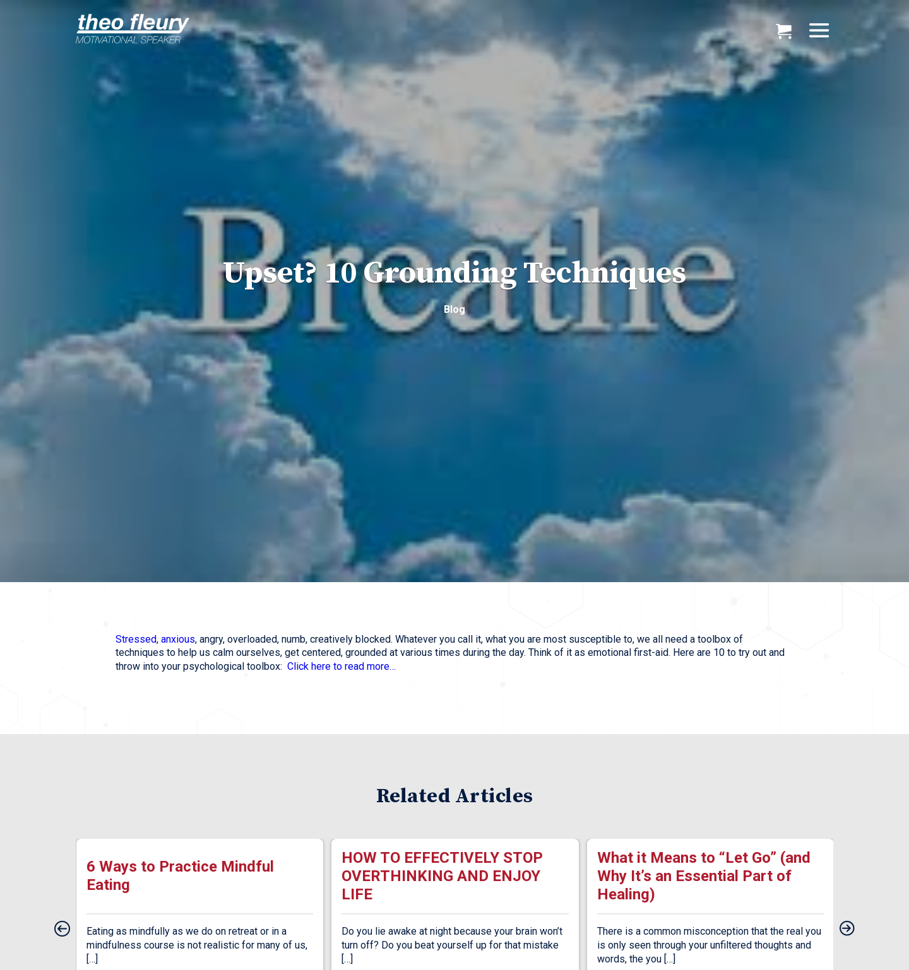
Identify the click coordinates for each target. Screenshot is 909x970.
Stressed (136, 639)
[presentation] (61, 929)
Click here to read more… (341, 666)
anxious (178, 639)
